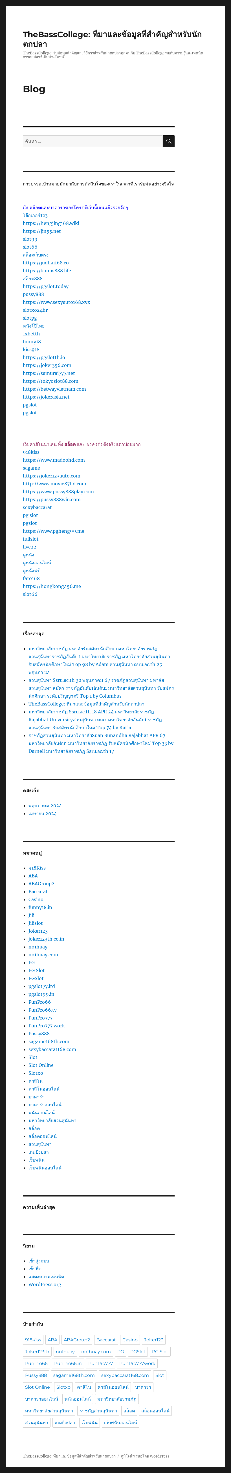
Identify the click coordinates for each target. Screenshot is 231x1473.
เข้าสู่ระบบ (38, 1261)
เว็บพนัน (36, 1160)
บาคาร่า (36, 1097)
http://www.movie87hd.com (54, 483)
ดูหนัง (28, 555)
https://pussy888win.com (52, 499)
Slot (33, 1057)
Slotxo (35, 1073)
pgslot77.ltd (41, 986)
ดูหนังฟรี (31, 570)
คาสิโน (35, 1081)
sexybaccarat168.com (52, 1049)
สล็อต (34, 1128)
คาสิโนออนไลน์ (44, 1089)
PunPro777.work (46, 1026)
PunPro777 (40, 1018)
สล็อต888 (33, 278)
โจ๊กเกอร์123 (35, 215)
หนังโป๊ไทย (34, 326)
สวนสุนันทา (40, 1144)
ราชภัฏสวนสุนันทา (98, 1411)
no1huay (37, 947)
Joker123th (37, 1351)
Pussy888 (39, 1033)
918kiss (31, 452)
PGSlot (36, 978)
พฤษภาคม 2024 (45, 805)
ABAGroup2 (41, 883)
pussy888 (33, 294)
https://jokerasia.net (46, 397)
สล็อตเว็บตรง (36, 255)
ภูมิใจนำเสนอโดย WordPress (145, 1456)
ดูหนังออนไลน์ (37, 562)
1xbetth (31, 334)
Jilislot (35, 923)
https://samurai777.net (49, 373)
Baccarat (38, 891)
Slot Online (41, 1065)
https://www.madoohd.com (54, 460)
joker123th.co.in (46, 939)
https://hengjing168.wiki (51, 223)
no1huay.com (43, 954)
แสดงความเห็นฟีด (46, 1276)
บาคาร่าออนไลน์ (44, 1104)
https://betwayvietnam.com (54, 389)
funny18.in (40, 907)
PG (31, 962)
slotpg (30, 318)
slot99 (30, 239)
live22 (29, 547)
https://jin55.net (42, 231)
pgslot (30, 405)
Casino (35, 899)
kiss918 (31, 349)
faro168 (31, 578)
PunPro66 (39, 1002)
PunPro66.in (68, 1363)
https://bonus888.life (47, 270)
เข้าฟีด (34, 1268)
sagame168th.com (48, 1041)
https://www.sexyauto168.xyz (56, 302)
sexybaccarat (37, 507)
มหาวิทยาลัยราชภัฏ (117, 1399)
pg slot (30, 515)
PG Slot (36, 970)
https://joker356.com (47, 365)
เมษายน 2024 (42, 813)
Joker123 (38, 931)
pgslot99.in (41, 994)
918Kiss (37, 868)
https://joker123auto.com (51, 476)
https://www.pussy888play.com (58, 491)
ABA (33, 876)
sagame (31, 468)
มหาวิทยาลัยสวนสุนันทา (52, 1120)
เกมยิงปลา (38, 1152)
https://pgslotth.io (44, 357)
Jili (31, 915)
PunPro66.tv (42, 1010)
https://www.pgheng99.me (53, 531)
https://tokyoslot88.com (50, 381)
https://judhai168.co (46, 263)
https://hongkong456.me (52, 586)
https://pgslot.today (46, 286)
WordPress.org (44, 1284)
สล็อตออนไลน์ (42, 1136)
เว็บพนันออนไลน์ (44, 1168)
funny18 (32, 341)
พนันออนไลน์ (41, 1112)
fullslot (31, 539)
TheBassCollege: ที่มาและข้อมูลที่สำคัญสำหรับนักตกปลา (86, 704)
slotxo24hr (35, 310)
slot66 (30, 247)
